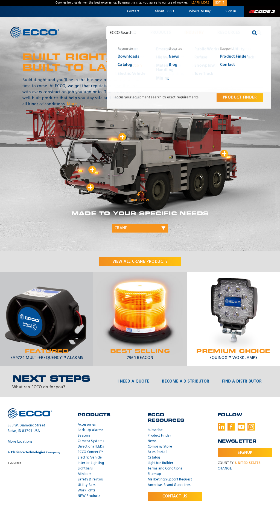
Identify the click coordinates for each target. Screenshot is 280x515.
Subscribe (155, 430)
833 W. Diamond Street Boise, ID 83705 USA (26, 428)
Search (259, 32)
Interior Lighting (91, 463)
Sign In (231, 11)
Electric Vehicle (90, 457)
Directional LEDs (91, 446)
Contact (133, 11)
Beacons (84, 435)
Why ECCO (126, 33)
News (152, 441)
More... (73, 104)
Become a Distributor (185, 381)
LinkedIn (221, 427)
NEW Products (89, 496)
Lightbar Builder (161, 463)
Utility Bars (86, 485)
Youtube (241, 427)
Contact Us (175, 496)
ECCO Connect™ (91, 452)
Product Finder (159, 435)
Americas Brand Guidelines (169, 485)
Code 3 (261, 11)
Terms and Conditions (165, 468)
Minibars (85, 474)
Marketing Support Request (170, 479)
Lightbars (85, 468)
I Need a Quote (133, 381)
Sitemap (154, 474)
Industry (194, 33)
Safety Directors (91, 479)
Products (160, 33)
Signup (245, 453)
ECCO (34, 32)
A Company (34, 452)
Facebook (231, 427)
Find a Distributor (242, 381)
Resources (228, 33)
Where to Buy (200, 11)
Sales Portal (157, 452)
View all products (140, 262)
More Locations (20, 441)
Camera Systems (91, 441)
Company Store (160, 446)
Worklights (86, 490)
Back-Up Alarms (90, 430)
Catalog (154, 457)
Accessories (87, 424)
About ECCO (164, 11)
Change (225, 468)
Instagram (251, 427)
